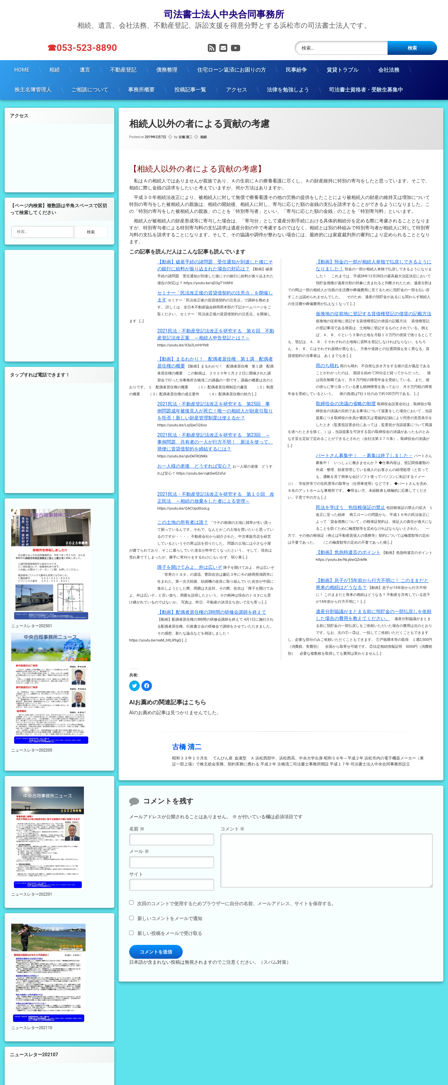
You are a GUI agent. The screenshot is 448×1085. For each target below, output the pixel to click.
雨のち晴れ (327, 365)
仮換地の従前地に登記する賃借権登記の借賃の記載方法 (373, 313)
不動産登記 (123, 70)
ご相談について (89, 90)
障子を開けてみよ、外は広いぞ (189, 567)
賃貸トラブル (342, 70)
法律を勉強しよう (288, 90)
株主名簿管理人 (33, 90)
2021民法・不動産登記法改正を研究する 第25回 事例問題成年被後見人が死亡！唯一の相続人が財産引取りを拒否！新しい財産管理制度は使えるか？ (215, 410)
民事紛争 (296, 70)
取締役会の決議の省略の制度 (346, 403)
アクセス (236, 90)
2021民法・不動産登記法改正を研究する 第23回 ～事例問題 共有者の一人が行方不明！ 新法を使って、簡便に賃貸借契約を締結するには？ (215, 441)
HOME (22, 70)
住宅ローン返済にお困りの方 (231, 70)
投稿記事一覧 (190, 90)
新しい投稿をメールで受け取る (169, 933)
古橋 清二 (185, 137)
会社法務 (388, 70)
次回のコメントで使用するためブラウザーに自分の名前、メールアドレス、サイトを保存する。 (236, 903)
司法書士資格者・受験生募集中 (366, 90)
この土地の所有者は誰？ (182, 522)
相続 (54, 70)
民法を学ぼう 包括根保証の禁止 (350, 507)
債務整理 (166, 70)
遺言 (85, 70)
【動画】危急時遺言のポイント (348, 552)
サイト (136, 874)
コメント (232, 829)
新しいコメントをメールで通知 (169, 918)
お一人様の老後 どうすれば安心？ (194, 466)
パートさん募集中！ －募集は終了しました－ (364, 455)
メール (139, 851)
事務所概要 (141, 90)
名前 (136, 829)
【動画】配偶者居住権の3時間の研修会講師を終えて (211, 612)
